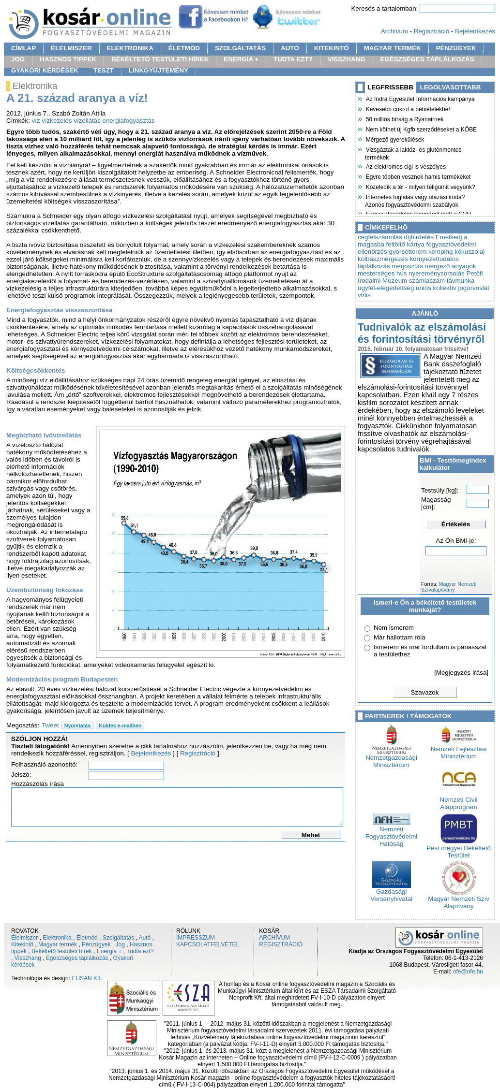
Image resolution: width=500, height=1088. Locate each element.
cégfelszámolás (380, 237)
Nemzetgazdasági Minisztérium (391, 758)
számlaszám (427, 280)
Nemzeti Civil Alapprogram (459, 800)
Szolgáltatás (118, 937)
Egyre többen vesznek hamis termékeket (417, 176)
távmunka (461, 280)
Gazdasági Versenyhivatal (391, 892)
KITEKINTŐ (331, 48)
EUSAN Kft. (87, 978)
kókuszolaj (470, 251)
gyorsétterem (407, 251)
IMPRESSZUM (195, 937)
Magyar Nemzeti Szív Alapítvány (458, 899)
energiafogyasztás (129, 120)
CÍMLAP (23, 48)
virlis (364, 295)
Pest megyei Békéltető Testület (458, 849)
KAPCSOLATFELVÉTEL (207, 944)
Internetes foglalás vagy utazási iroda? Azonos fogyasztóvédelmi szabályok (415, 199)
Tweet (50, 725)
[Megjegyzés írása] (461, 672)
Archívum (394, 31)
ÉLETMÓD (184, 48)
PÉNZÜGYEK (456, 48)
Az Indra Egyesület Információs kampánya (419, 98)
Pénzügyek (96, 944)
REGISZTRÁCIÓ (281, 944)
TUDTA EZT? (293, 59)
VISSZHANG (346, 59)
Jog (119, 944)
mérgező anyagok (450, 266)
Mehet (311, 835)
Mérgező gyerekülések (394, 139)
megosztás (407, 266)
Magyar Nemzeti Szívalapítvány (448, 587)
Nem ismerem (394, 627)
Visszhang (28, 958)
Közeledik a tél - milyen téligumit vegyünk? (420, 186)
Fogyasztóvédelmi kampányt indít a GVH (418, 213)
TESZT (103, 70)
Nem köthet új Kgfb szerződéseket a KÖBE (421, 128)
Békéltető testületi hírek (61, 951)
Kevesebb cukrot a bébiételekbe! (407, 108)
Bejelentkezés (475, 31)
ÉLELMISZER (71, 48)
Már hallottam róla (399, 637)
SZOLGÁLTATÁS (240, 48)
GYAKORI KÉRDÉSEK (44, 70)
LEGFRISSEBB (390, 87)
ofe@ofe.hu (468, 971)
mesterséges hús (382, 273)
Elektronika (57, 937)
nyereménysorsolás (437, 273)
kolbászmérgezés (383, 258)
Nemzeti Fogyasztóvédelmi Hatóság (391, 833)
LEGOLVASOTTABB (450, 87)
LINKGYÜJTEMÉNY (158, 70)
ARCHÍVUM (274, 937)
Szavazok (425, 692)
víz (36, 120)
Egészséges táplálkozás (77, 958)
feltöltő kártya (405, 244)
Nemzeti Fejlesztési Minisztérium (459, 750)
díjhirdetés (419, 237)
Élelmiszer (24, 937)
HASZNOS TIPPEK (68, 59)
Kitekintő (22, 944)
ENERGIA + (241, 59)
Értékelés (455, 524)
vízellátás (87, 120)
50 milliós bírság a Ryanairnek (404, 118)
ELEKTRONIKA (130, 48)
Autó (145, 937)
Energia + (109, 951)
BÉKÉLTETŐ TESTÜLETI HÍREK (160, 59)
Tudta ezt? (139, 951)
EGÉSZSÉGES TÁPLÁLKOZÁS (427, 59)
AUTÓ (290, 48)
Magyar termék (57, 944)
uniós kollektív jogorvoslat (452, 287)
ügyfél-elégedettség (386, 287)
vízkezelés (57, 120)
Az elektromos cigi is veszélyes (405, 166)
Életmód (87, 937)
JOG (18, 59)
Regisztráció (431, 31)
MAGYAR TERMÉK (392, 48)
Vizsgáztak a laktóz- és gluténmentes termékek (413, 152)
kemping (440, 251)
